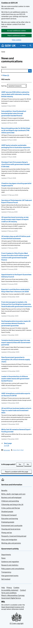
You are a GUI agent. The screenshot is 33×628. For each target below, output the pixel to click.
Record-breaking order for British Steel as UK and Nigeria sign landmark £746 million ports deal (15, 130)
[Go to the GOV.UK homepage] (8, 45)
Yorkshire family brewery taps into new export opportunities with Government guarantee (15, 342)
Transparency (6, 572)
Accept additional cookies (16, 31)
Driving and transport (9, 515)
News (3, 558)
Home (3, 51)
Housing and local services (10, 529)
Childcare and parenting (10, 501)
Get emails (5, 450)
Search (11, 66)
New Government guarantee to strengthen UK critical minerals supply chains (15, 359)
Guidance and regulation (10, 562)
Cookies (16, 588)
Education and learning (9, 519)
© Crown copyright (16, 623)
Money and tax (6, 533)
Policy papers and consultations (12, 569)
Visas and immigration (9, 540)
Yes (21, 464)
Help (3, 588)
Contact (23, 590)
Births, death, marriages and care (13, 494)
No (29, 464)
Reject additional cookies (16, 35)
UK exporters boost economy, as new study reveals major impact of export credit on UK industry (15, 219)
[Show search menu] (30, 45)
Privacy (9, 588)
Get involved (5, 579)
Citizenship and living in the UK (12, 505)
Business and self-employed (11, 497)
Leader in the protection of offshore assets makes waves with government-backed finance (15, 378)
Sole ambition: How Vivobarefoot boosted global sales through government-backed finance (13, 113)
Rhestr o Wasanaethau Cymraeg (12, 595)
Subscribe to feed (17, 450)
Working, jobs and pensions (11, 543)
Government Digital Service (11, 598)
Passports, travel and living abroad (13, 536)
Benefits (4, 490)
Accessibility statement (9, 590)
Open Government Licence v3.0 (12, 607)
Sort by (4, 86)
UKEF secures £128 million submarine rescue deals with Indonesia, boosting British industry (15, 94)
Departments (6, 555)
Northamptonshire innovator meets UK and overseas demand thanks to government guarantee (16, 323)
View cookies (16, 40)
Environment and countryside (11, 526)
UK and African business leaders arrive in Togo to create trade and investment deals (16, 410)
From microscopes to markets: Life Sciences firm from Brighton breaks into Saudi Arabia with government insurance (16, 304)
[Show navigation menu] (23, 45)
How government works (9, 576)
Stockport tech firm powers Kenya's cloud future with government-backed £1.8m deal (15, 164)
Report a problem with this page (16, 472)
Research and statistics (9, 565)
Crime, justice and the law (10, 508)
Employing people (7, 522)
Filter (6, 75)
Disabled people (7, 512)
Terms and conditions (9, 593)
